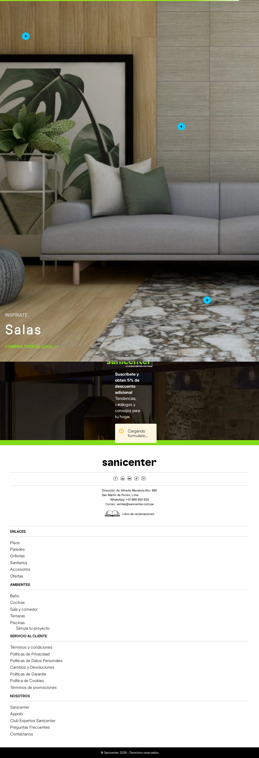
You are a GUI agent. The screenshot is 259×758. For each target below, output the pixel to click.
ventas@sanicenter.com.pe (135, 504)
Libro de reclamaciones (138, 514)
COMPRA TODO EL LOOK (29, 346)
